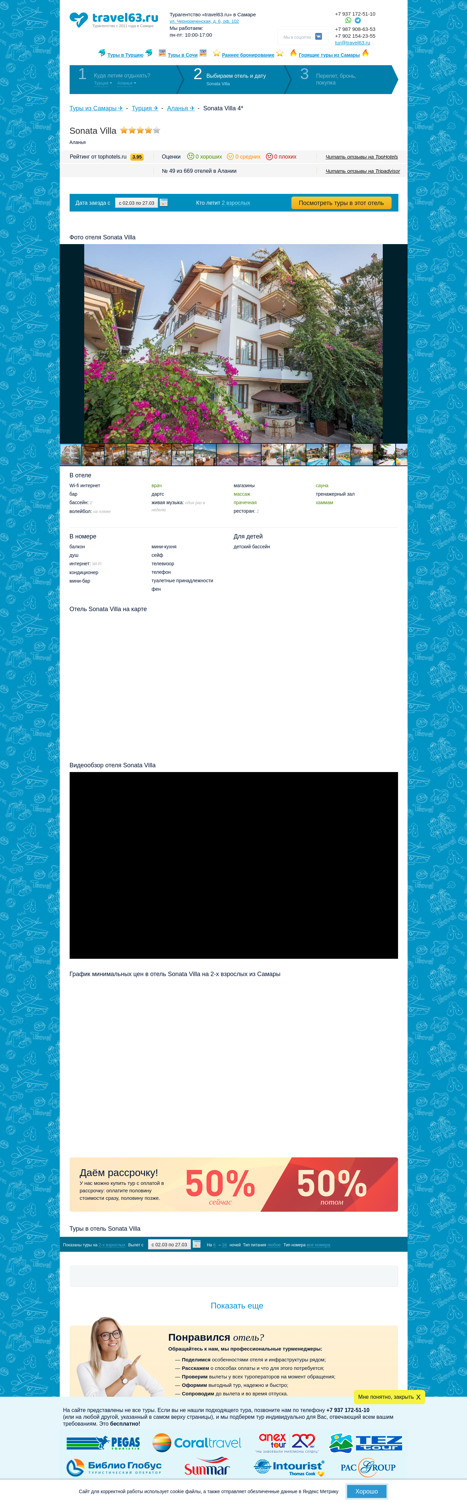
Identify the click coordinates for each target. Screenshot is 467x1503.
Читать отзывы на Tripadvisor (363, 171)
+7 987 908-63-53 (355, 29)
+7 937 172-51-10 (355, 14)
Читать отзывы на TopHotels (362, 157)
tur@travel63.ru (353, 42)
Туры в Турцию (125, 55)
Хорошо (367, 1491)
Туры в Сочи (183, 55)
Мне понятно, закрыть (386, 1397)
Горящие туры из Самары (329, 55)
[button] (401, 343)
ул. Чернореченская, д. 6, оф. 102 (204, 21)
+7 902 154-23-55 (355, 36)
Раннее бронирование (248, 55)
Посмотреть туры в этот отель (341, 203)
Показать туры (362, 1244)
